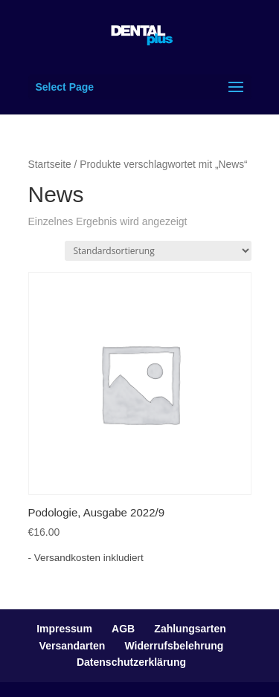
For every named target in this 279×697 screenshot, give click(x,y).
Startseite (49, 164)
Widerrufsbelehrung (174, 646)
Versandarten (72, 646)
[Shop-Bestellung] (158, 251)
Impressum (64, 629)
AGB (123, 629)
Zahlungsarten (189, 629)
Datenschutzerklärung (131, 662)
